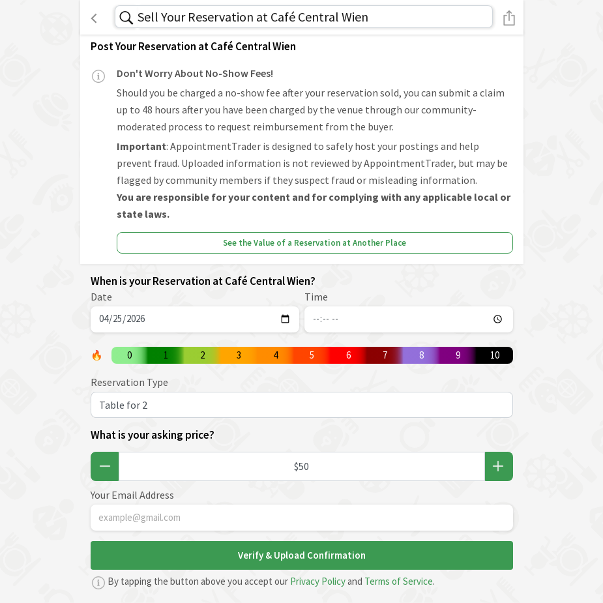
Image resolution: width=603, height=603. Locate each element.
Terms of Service (398, 581)
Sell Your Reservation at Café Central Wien (253, 16)
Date (101, 296)
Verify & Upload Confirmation (302, 555)
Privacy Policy (318, 581)
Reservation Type (129, 382)
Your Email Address (132, 494)
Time (316, 296)
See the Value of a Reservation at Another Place (314, 242)
